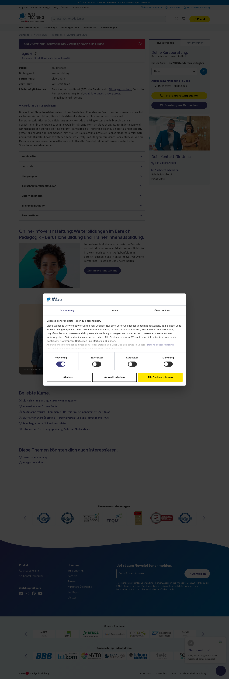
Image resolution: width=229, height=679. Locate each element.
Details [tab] (114, 310)
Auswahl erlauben (114, 377)
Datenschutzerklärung (160, 345)
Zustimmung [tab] (67, 310)
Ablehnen (68, 377)
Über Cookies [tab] (162, 310)
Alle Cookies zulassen (160, 377)
